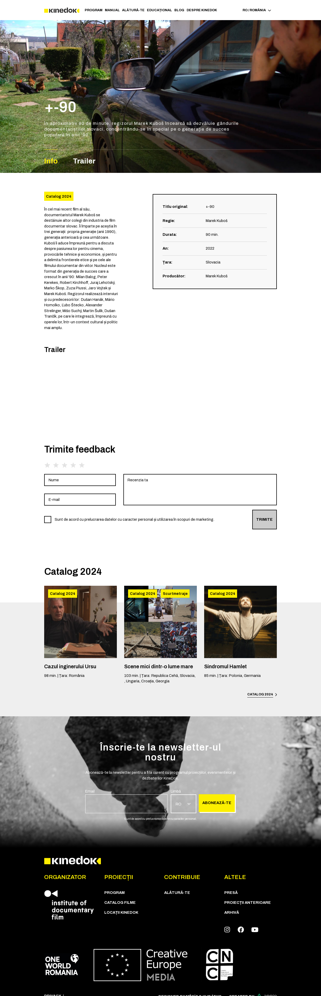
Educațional (159, 10)
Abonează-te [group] (216, 803)
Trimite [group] (264, 519)
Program (93, 10)
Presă (231, 892)
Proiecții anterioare (247, 902)
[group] (80, 480)
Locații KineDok (121, 912)
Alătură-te (133, 10)
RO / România (257, 10)
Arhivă (231, 912)
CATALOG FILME (120, 902)
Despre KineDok (202, 10)
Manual (112, 10)
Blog (179, 10)
